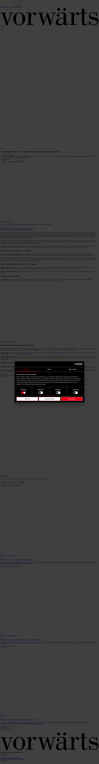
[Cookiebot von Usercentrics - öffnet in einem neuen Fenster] (76, 364)
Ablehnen (27, 399)
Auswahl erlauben (49, 399)
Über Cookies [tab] (72, 369)
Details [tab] (49, 369)
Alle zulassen (71, 399)
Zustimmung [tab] (26, 369)
